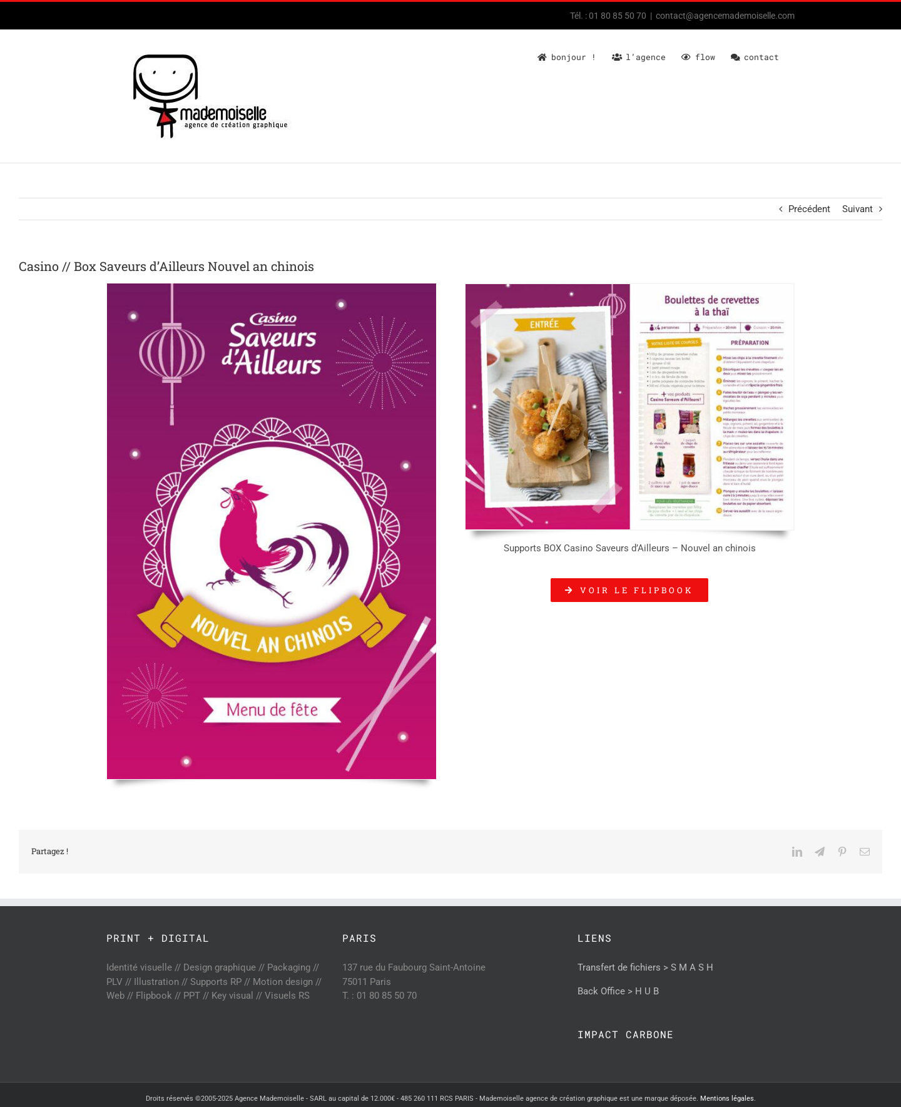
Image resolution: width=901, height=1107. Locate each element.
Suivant (857, 209)
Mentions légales (727, 1098)
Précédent (809, 209)
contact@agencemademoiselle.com (725, 16)
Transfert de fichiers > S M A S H (645, 967)
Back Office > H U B (618, 991)
